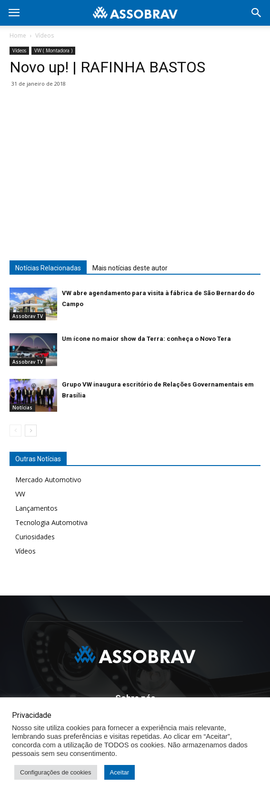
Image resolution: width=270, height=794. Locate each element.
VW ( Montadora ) (53, 50)
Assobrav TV (27, 316)
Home (18, 35)
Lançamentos (36, 508)
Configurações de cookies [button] (55, 772)
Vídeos (44, 35)
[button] (256, 13)
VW (20, 493)
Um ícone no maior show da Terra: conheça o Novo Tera (146, 338)
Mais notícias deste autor (130, 268)
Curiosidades (35, 536)
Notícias (22, 407)
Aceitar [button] (119, 772)
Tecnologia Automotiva (51, 522)
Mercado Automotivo (48, 479)
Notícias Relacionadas (48, 268)
